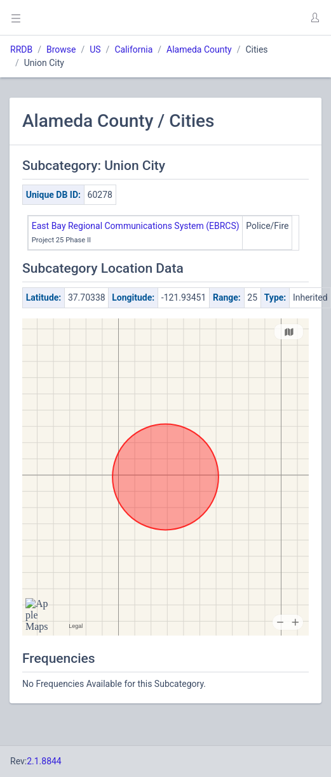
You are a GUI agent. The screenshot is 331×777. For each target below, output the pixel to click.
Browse (61, 49)
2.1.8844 (44, 761)
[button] (314, 17)
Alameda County (199, 49)
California (133, 49)
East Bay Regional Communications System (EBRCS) (136, 226)
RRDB (21, 49)
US (95, 49)
